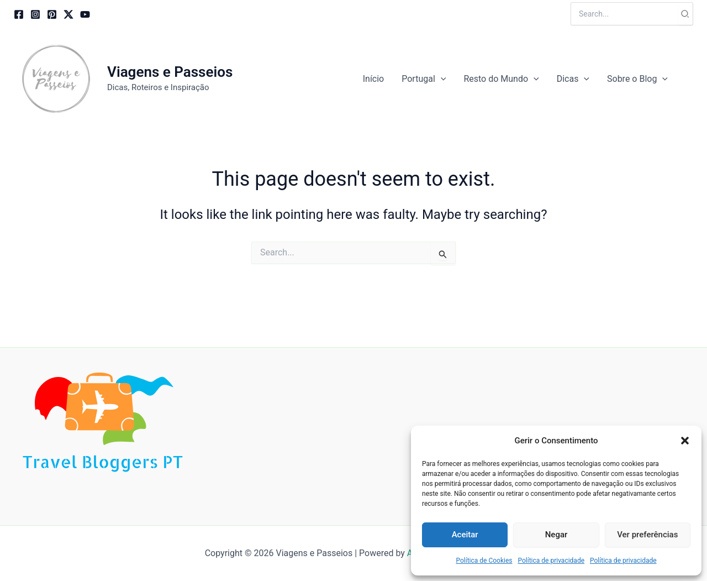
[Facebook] (19, 14)
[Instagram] (35, 14)
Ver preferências (647, 535)
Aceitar (465, 535)
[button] (684, 440)
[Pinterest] (52, 14)
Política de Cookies (484, 560)
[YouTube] (85, 14)
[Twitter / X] (68, 14)
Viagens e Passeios (170, 72)
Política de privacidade (551, 560)
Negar (556, 535)
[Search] (685, 14)
